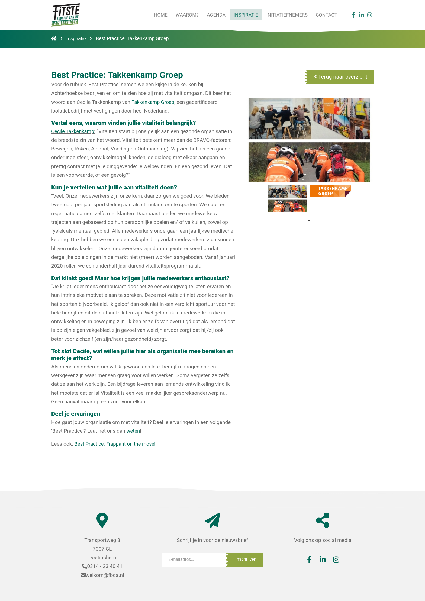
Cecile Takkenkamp (73, 131)
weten (133, 431)
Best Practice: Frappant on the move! (117, 444)
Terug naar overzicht (340, 76)
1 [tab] (309, 220)
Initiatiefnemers (286, 15)
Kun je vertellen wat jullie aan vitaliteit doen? (111, 187)
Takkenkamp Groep (153, 102)
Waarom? (185, 15)
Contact (326, 15)
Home (158, 15)
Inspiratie (244, 15)
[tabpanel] (287, 198)
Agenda (214, 15)
